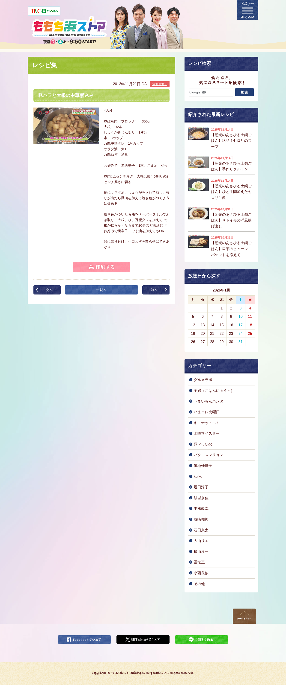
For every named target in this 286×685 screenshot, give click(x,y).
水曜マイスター (207, 433)
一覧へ (101, 290)
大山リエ (201, 541)
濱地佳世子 (159, 84)
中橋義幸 (201, 508)
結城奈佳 (201, 498)
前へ (154, 290)
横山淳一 (201, 552)
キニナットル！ (207, 423)
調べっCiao (203, 444)
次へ (49, 290)
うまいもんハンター (210, 401)
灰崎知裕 (201, 519)
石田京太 (201, 530)
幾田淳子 (201, 487)
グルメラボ (203, 380)
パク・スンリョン (208, 455)
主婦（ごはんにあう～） (214, 391)
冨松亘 (199, 562)
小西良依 (201, 573)
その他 (199, 584)
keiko (198, 476)
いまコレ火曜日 (207, 412)
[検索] (211, 92)
